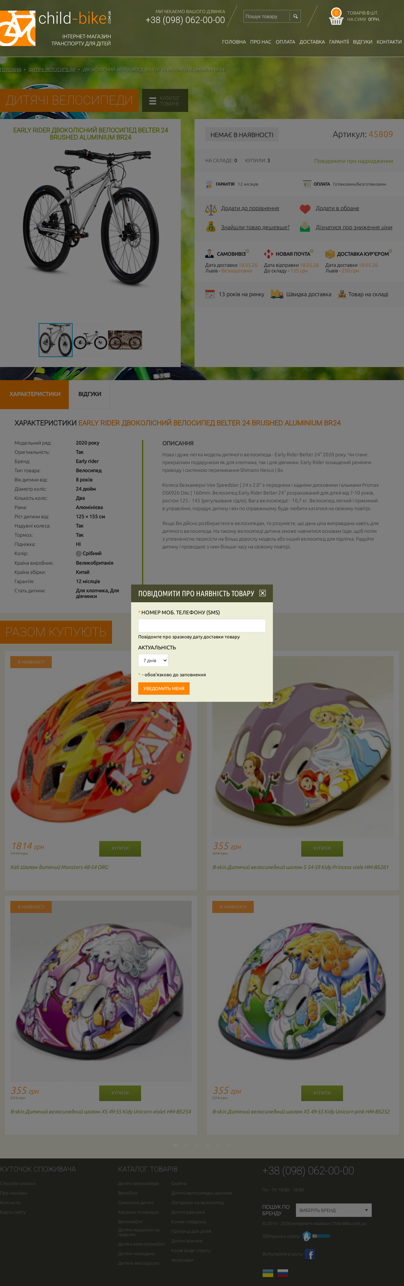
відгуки (362, 42)
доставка (312, 42)
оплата (285, 42)
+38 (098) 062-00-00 (185, 20)
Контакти (389, 42)
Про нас (260, 42)
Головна (234, 42)
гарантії (339, 42)
